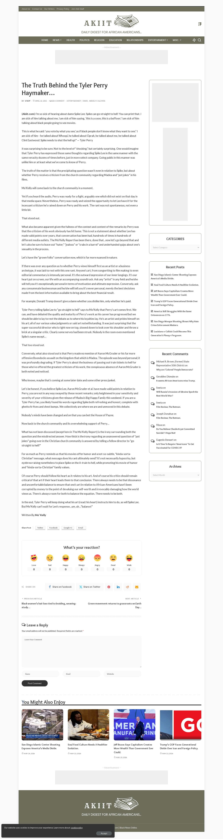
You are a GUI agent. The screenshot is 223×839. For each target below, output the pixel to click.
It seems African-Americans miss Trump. (175, 380)
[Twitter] (89, 587)
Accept (38, 832)
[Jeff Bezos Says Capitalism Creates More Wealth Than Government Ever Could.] (134, 725)
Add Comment (56, 101)
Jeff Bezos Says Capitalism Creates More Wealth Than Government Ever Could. (134, 749)
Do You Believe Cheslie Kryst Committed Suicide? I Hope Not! (175, 431)
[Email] (137, 587)
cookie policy (39, 826)
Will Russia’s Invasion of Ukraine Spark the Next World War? (177, 393)
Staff (28, 101)
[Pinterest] (109, 587)
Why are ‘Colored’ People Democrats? (174, 369)
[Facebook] (60, 587)
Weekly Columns (97, 101)
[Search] (199, 40)
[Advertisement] (111, 57)
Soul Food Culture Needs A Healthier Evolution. (176, 284)
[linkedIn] (118, 587)
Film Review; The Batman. (168, 406)
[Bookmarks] (199, 24)
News (85, 101)
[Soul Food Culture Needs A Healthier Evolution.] (88, 725)
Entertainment (74, 101)
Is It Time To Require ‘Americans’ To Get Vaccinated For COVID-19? (175, 446)
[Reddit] (127, 587)
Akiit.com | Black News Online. (123, 828)
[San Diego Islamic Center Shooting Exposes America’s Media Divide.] (42, 725)
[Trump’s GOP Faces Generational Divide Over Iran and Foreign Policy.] (180, 725)
